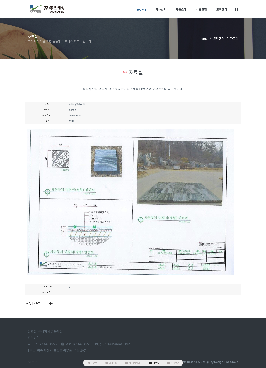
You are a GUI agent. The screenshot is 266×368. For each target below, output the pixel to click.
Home (141, 9)
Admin (32, 362)
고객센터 (221, 9)
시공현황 (201, 9)
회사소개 (160, 9)
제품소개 (181, 9)
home (204, 39)
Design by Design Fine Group (219, 362)
